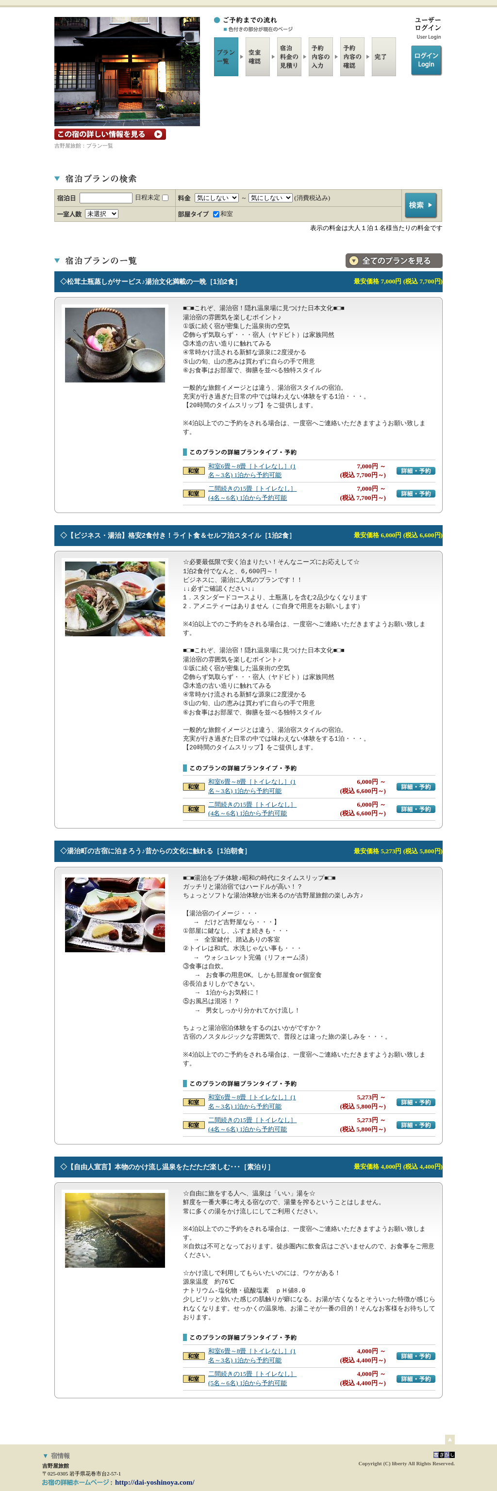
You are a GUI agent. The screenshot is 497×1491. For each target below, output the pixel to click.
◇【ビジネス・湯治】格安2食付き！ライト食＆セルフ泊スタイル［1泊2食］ (178, 535)
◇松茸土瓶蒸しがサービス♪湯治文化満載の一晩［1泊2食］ (150, 281)
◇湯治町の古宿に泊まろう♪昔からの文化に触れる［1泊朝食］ (155, 851)
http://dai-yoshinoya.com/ (155, 1482)
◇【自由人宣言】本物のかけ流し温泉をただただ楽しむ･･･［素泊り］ (167, 1167)
